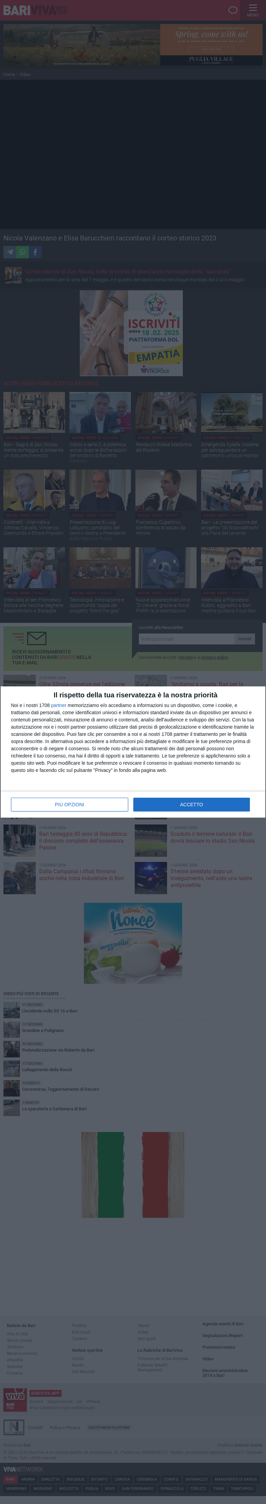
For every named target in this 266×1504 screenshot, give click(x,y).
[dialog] (133, 752)
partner (58, 705)
